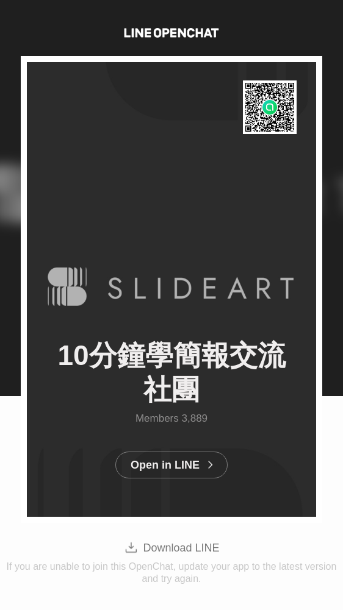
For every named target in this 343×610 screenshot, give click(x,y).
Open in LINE (165, 465)
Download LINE (181, 548)
